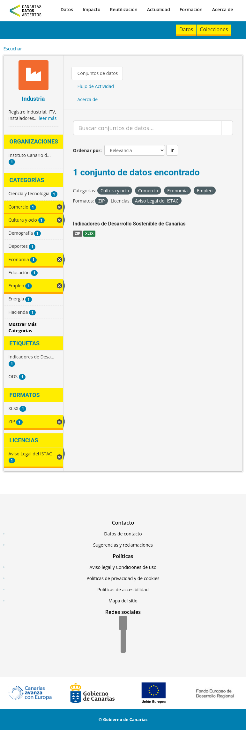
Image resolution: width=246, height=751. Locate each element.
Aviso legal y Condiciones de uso (123, 567)
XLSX (89, 233)
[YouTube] (123, 646)
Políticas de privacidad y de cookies (122, 578)
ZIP (77, 233)
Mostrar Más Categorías (23, 327)
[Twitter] (123, 634)
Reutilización (123, 9)
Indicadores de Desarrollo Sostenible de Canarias (129, 224)
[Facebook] (123, 623)
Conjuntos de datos (98, 73)
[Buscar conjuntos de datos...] (147, 128)
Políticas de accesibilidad (123, 589)
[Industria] (33, 76)
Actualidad (158, 9)
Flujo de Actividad (96, 86)
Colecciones (214, 29)
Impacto (92, 9)
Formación (191, 9)
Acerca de (222, 9)
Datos (67, 9)
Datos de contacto (123, 534)
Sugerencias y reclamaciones (123, 545)
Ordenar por (87, 150)
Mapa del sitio (123, 601)
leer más (47, 118)
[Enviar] (227, 128)
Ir (172, 150)
